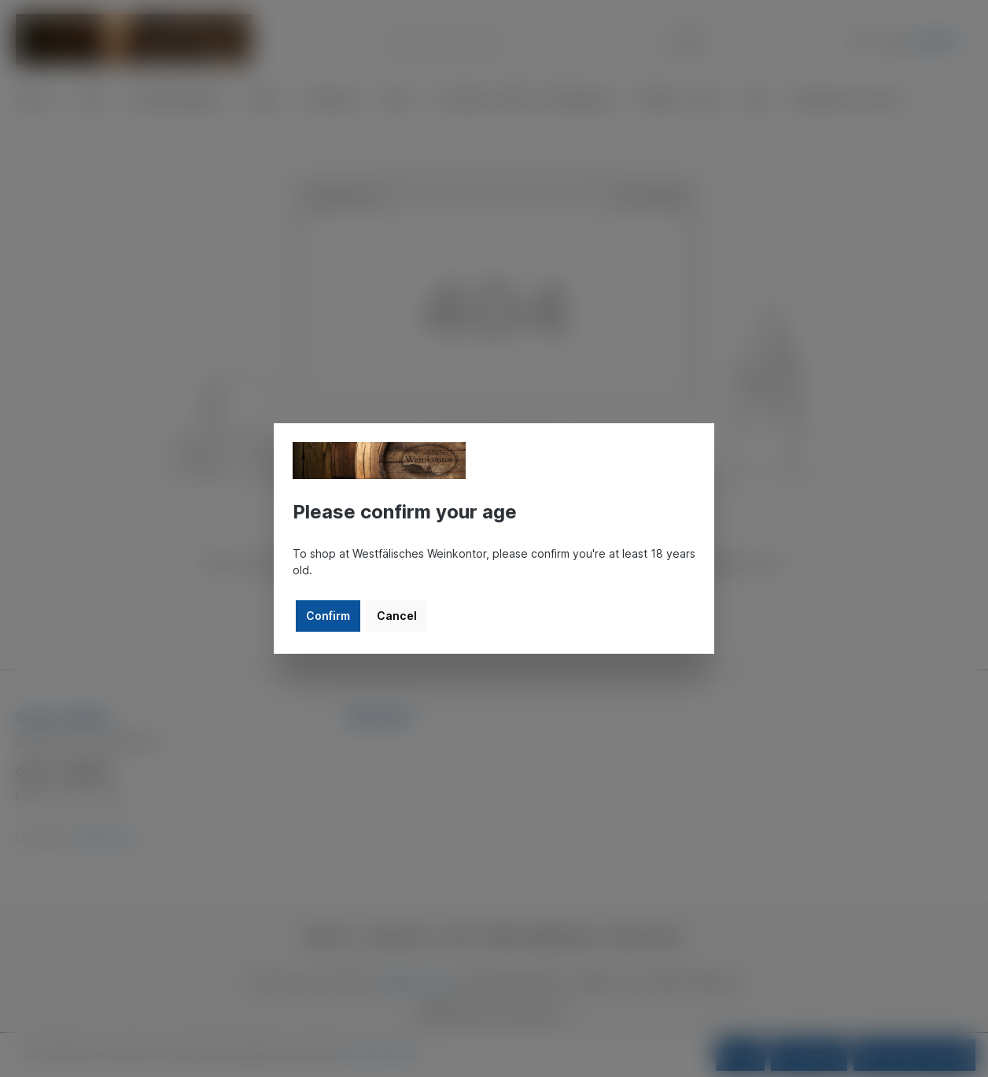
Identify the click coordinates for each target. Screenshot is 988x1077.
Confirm (328, 615)
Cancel (397, 615)
